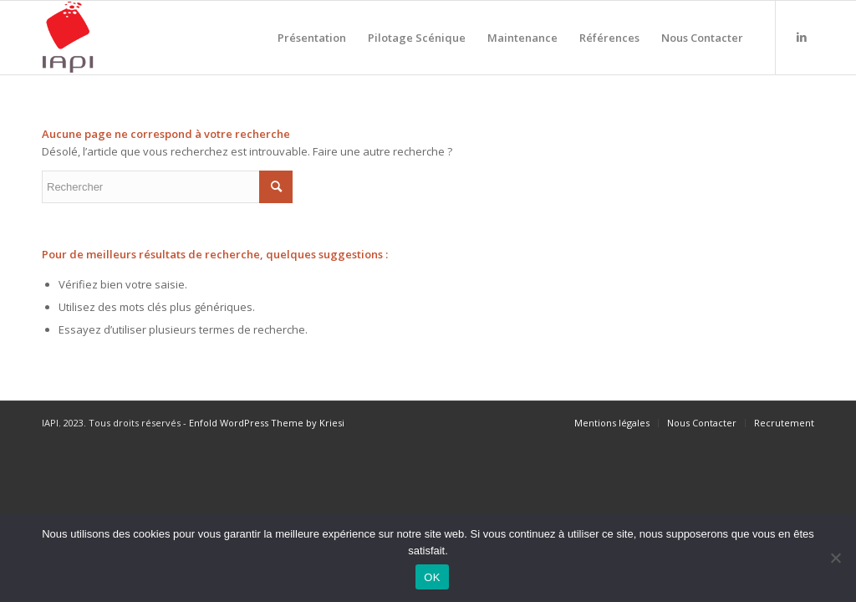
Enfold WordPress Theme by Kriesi (266, 422)
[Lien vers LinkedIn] (801, 36)
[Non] (835, 557)
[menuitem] (312, 37)
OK (432, 577)
